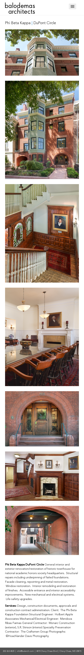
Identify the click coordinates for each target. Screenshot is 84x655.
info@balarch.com (25, 651)
